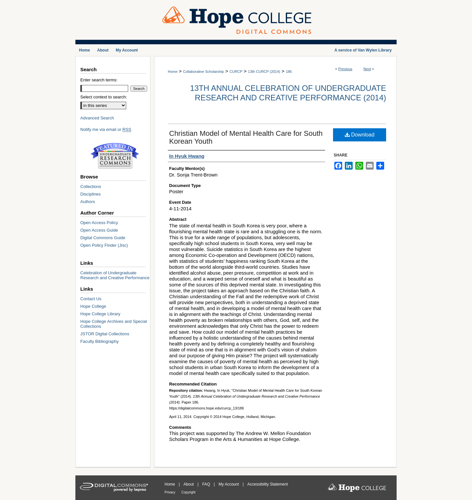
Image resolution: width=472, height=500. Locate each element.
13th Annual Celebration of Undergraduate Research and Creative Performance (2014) (288, 93)
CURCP (235, 71)
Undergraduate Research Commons (115, 155)
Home (172, 71)
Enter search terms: (98, 79)
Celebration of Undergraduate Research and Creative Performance (114, 275)
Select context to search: (103, 96)
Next (367, 69)
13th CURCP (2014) (264, 71)
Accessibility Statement (267, 484)
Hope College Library (100, 313)
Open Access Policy (99, 222)
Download (360, 134)
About (189, 484)
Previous (345, 69)
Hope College (93, 306)
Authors (87, 201)
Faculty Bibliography (99, 341)
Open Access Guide (99, 230)
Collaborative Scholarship (203, 71)
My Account (229, 484)
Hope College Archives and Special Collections (113, 324)
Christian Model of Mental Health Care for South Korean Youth (246, 137)
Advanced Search (97, 117)
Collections (90, 186)
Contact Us (90, 298)
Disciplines (90, 194)
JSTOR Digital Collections (104, 333)
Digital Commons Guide (102, 237)
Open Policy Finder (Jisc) (104, 245)
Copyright (189, 492)
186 (289, 71)
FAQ (206, 484)
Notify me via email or (105, 129)
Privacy (170, 492)
